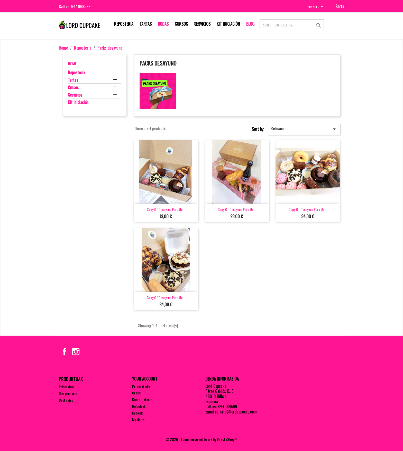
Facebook (64, 351)
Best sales (66, 400)
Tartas (146, 24)
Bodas (163, 24)
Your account (144, 379)
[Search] (292, 24)
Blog (250, 24)
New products (68, 393)
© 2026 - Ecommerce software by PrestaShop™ (201, 439)
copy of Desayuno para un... (166, 209)
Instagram (76, 351)
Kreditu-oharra (142, 399)
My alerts (138, 419)
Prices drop (67, 386)
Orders (137, 392)
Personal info (141, 386)
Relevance (304, 128)
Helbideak (138, 406)
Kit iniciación (228, 24)
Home (72, 63)
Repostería (123, 24)
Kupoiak (137, 413)
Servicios (202, 24)
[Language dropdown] (316, 7)
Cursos (181, 24)
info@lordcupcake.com (238, 412)
